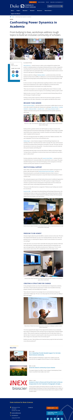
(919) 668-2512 (15, 415)
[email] (13, 71)
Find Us (47, 2)
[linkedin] (17, 75)
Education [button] (25, 10)
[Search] (61, 6)
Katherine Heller (32, 108)
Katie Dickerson (27, 65)
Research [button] (32, 10)
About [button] (12, 10)
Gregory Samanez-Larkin (52, 108)
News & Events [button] (48, 10)
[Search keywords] (53, 6)
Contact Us (30, 407)
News (13, 16)
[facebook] (17, 71)
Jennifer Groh (41, 108)
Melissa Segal (27, 141)
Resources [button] (39, 10)
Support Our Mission (15, 13)
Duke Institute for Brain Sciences (21, 402)
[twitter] (13, 75)
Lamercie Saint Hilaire (47, 158)
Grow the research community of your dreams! (42, 367)
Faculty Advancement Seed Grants (46, 171)
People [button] (18, 10)
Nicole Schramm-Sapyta (29, 105)
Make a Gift (32, 2)
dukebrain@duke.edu (16, 413)
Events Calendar (41, 2)
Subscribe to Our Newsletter (56, 2)
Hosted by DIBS (27, 191)
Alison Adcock (54, 107)
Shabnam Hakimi (41, 75)
